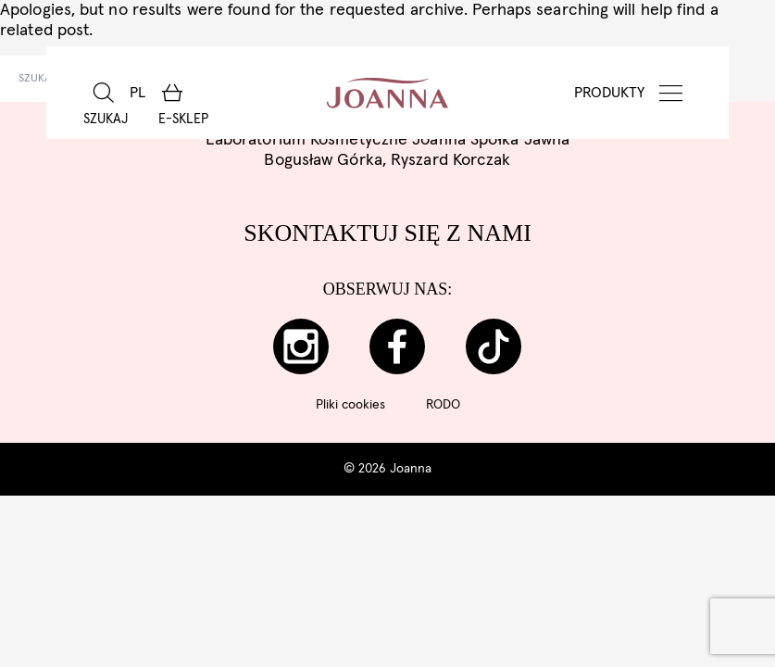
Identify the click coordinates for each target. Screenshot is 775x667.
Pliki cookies (350, 404)
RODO (443, 404)
